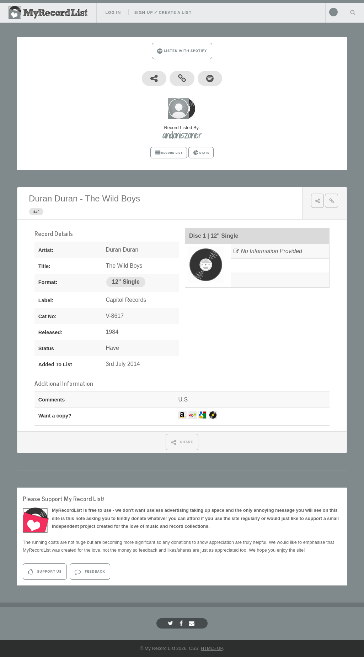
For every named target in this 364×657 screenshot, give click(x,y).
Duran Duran (53, 198)
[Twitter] (171, 623)
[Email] (192, 623)
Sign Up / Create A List (163, 12)
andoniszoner (182, 135)
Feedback (90, 572)
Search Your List (352, 12)
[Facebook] (182, 623)
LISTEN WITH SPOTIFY (182, 51)
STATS (201, 152)
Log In (113, 12)
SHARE (182, 442)
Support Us (44, 572)
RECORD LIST (169, 152)
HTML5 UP (212, 648)
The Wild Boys (112, 198)
